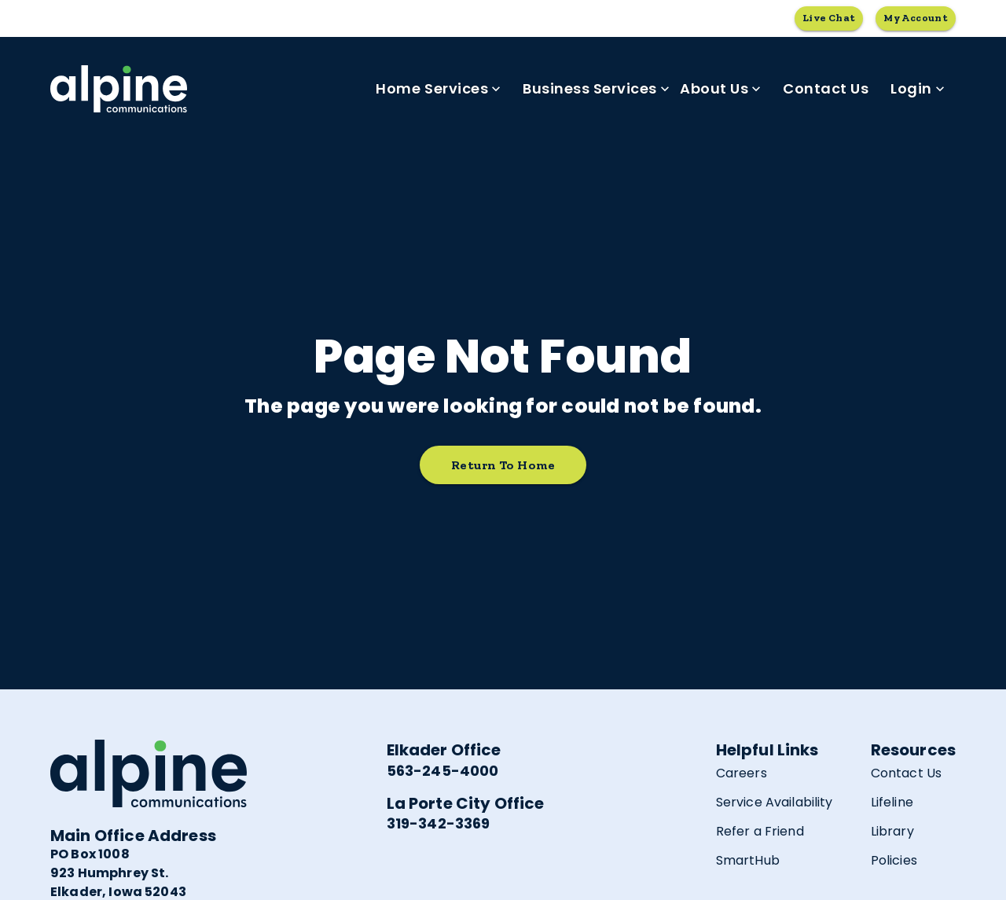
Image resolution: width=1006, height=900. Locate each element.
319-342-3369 (438, 823)
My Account (916, 18)
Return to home (503, 465)
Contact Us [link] (826, 89)
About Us (720, 89)
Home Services (438, 89)
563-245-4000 (443, 771)
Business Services (596, 89)
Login (917, 89)
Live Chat (829, 18)
